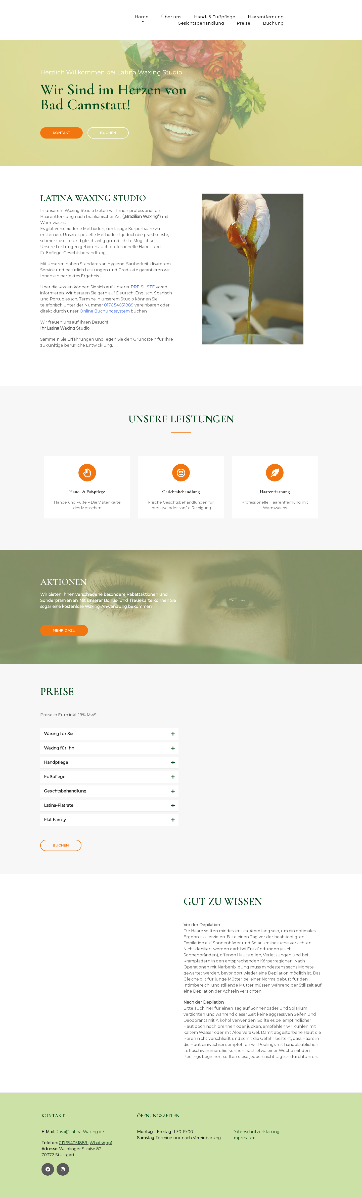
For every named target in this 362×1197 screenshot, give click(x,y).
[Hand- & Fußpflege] (87, 472)
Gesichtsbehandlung (201, 23)
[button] (109, 734)
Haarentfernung (266, 16)
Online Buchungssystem (105, 311)
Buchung (273, 23)
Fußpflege (54, 776)
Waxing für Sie (58, 733)
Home (142, 16)
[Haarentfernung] (275, 472)
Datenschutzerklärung (256, 1131)
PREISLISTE (143, 287)
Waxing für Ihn (59, 748)
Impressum (244, 1137)
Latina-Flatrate (58, 805)
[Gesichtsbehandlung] (181, 472)
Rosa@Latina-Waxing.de (80, 1131)
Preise (243, 23)
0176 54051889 (118, 305)
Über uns (171, 16)
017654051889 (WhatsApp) (85, 1142)
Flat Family (55, 819)
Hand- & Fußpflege (214, 16)
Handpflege (56, 762)
